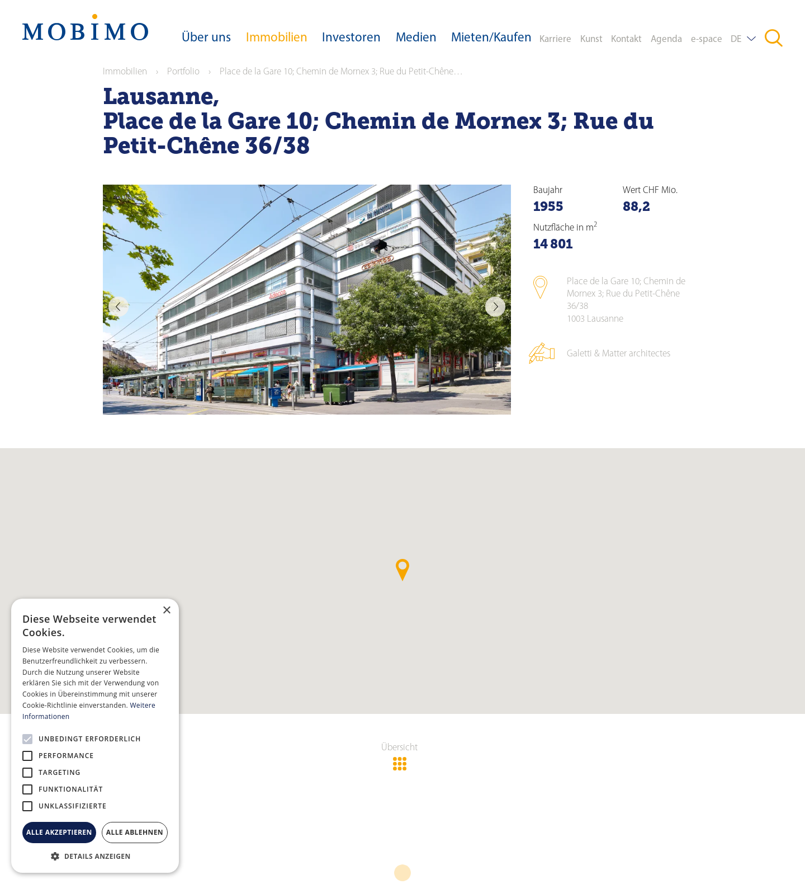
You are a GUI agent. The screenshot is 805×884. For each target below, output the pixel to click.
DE (736, 39)
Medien (416, 38)
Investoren (351, 38)
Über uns (206, 38)
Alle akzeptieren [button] (59, 832)
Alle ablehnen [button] (134, 832)
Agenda (666, 39)
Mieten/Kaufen (491, 38)
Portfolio (183, 72)
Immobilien (276, 38)
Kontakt (626, 39)
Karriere (555, 39)
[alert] (95, 736)
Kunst (591, 39)
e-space (706, 39)
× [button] (166, 610)
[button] (95, 856)
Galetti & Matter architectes (618, 354)
